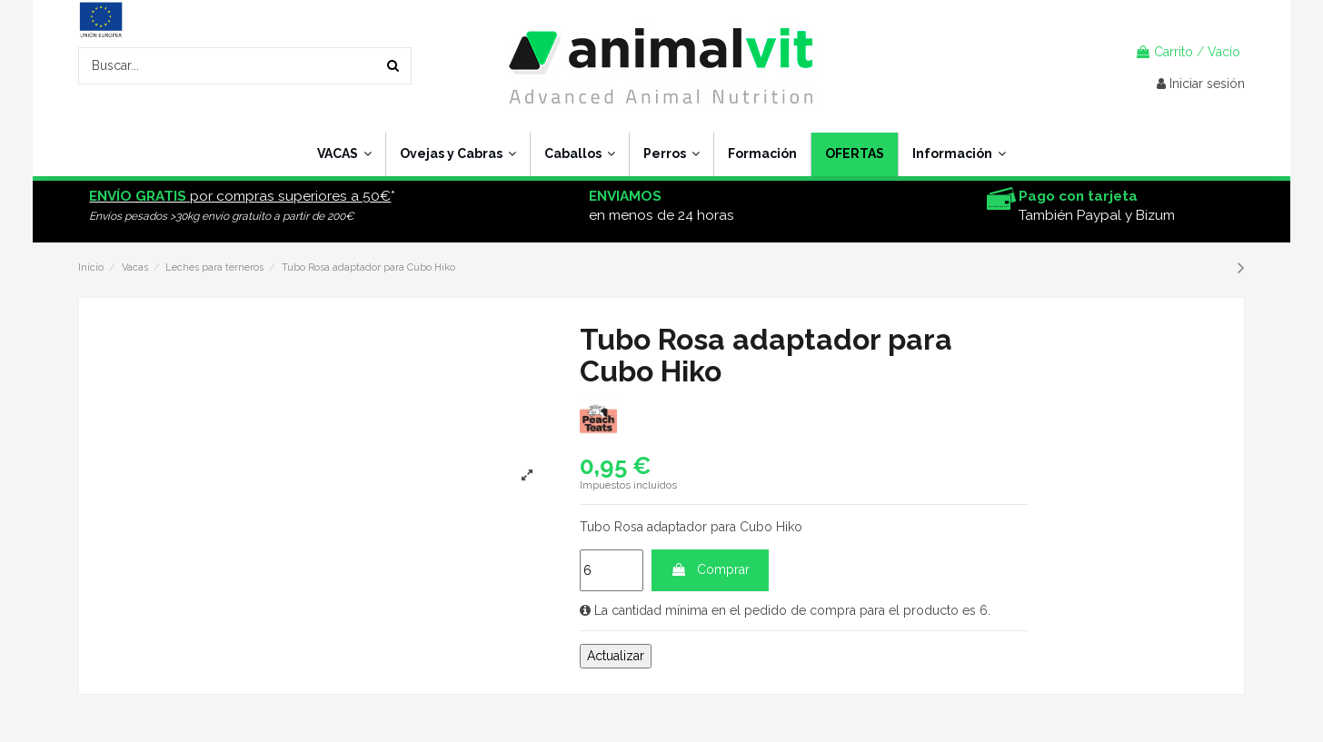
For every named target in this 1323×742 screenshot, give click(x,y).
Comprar (710, 569)
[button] (959, 154)
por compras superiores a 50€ (240, 196)
